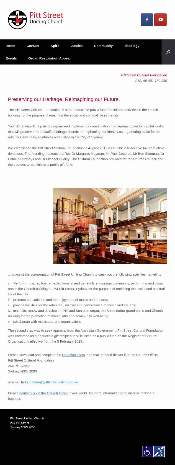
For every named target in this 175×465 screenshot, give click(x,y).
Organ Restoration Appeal (49, 58)
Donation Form (73, 355)
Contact (33, 46)
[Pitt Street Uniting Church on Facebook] (147, 19)
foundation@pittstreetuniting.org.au (51, 382)
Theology (131, 46)
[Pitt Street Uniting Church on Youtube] (160, 19)
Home (10, 46)
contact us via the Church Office (43, 393)
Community (103, 46)
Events (11, 58)
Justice (77, 46)
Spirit (55, 46)
